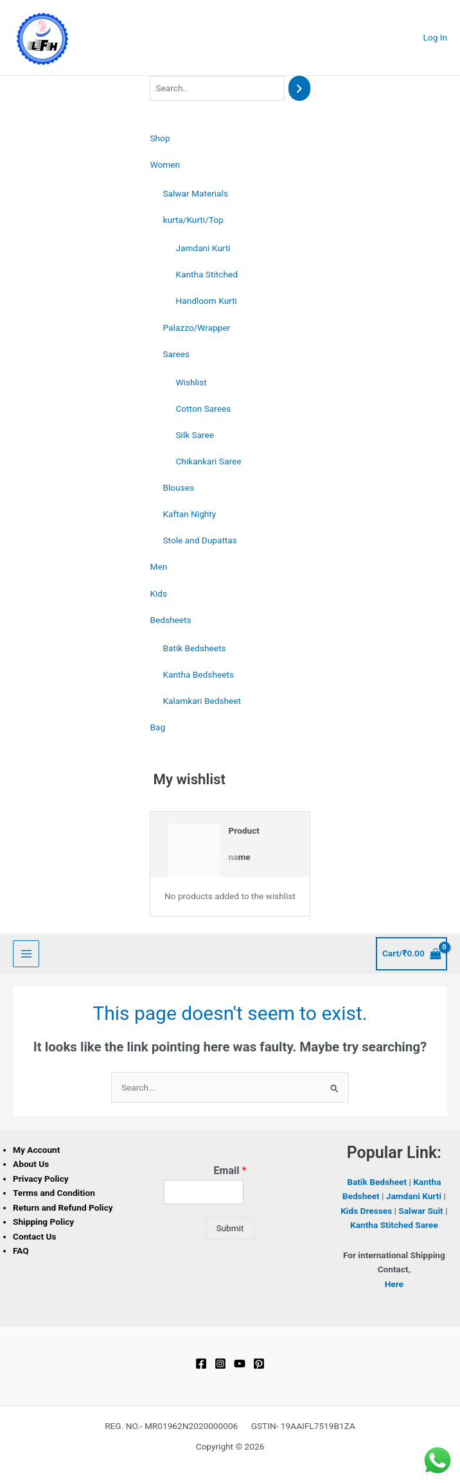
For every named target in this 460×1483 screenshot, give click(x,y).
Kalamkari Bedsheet (202, 701)
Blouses (178, 487)
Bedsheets (170, 620)
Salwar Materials (195, 193)
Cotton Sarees (203, 408)
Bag (157, 727)
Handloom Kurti (205, 300)
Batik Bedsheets (194, 648)
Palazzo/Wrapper (196, 327)
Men (158, 566)
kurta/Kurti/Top (193, 220)
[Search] (299, 88)
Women (165, 164)
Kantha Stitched (206, 274)
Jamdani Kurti (202, 248)
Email (230, 1170)
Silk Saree (194, 435)
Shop (160, 138)
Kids (158, 593)
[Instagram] (220, 1363)
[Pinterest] (259, 1363)
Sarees (176, 354)
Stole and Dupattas (199, 540)
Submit (229, 1228)
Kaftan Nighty (189, 514)
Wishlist (190, 382)
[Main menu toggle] (26, 953)
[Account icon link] (435, 37)
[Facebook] (201, 1363)
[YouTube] (239, 1363)
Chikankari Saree (208, 461)
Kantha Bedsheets (198, 674)
